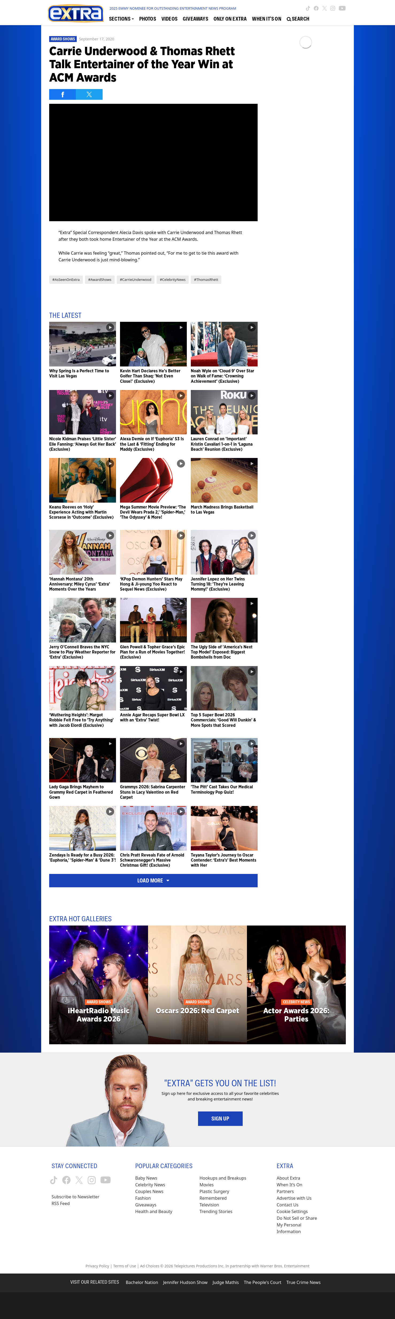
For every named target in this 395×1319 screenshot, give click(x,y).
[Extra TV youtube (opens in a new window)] (342, 8)
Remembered (213, 1198)
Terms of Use (124, 1265)
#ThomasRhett (206, 279)
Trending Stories (216, 1211)
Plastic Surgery (214, 1191)
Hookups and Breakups (223, 1178)
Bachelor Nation (142, 1282)
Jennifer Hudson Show (185, 1282)
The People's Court (262, 1282)
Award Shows (63, 39)
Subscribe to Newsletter (75, 1197)
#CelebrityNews (172, 279)
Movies (207, 1185)
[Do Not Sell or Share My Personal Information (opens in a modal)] (300, 1225)
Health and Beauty (153, 1211)
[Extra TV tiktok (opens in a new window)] (308, 8)
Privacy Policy (97, 1265)
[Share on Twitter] (89, 94)
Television (209, 1205)
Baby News (146, 1178)
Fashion (143, 1198)
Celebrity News (150, 1185)
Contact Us (287, 1205)
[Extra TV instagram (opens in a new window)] (332, 8)
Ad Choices (149, 1265)
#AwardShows (99, 279)
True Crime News (303, 1282)
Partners (285, 1191)
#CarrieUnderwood (136, 279)
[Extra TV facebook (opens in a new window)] (316, 8)
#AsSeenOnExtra (66, 279)
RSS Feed (61, 1203)
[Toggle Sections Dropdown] (121, 19)
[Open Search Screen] (298, 19)
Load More (153, 880)
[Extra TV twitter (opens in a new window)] (324, 8)
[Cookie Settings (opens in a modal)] (292, 1211)
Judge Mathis (226, 1282)
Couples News (149, 1191)
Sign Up (220, 1118)
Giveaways (145, 1205)
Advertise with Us (294, 1198)
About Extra (288, 1178)
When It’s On (289, 1185)
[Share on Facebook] (62, 94)
